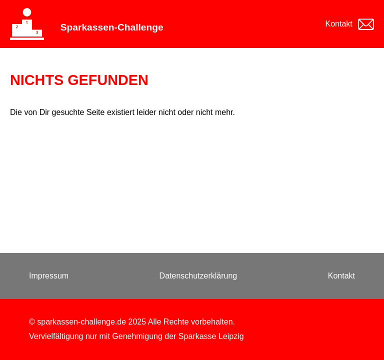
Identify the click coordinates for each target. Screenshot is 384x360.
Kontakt (339, 24)
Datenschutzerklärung (199, 276)
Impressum (48, 276)
